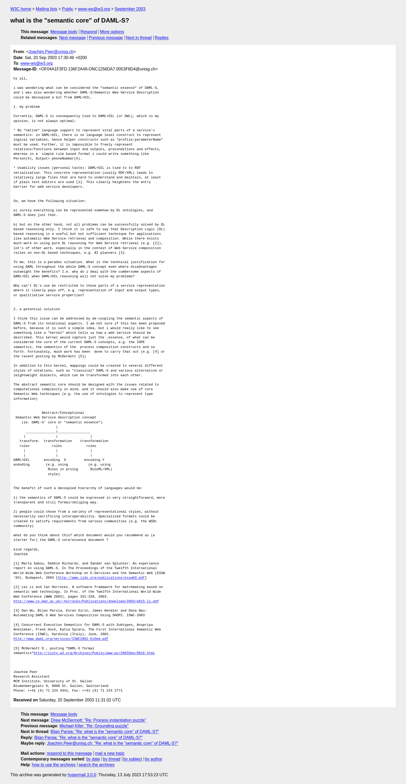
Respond (89, 32)
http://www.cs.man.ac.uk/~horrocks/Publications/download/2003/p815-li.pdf (86, 601)
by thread (111, 759)
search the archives (97, 765)
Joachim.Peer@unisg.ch (51, 51)
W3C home (20, 9)
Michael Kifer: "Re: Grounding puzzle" (93, 726)
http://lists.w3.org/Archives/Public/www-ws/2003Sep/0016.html (94, 653)
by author (153, 759)
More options (112, 32)
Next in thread (139, 37)
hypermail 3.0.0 (82, 775)
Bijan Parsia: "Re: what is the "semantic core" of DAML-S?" (105, 731)
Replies (162, 37)
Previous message (106, 37)
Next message (72, 37)
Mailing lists (46, 9)
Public (67, 9)
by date (93, 759)
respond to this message (69, 753)
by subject (132, 759)
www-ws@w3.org (94, 9)
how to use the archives (54, 765)
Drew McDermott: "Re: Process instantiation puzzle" (98, 720)
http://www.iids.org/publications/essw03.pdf (101, 578)
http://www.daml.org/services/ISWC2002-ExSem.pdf (60, 639)
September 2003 (130, 9)
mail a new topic (110, 753)
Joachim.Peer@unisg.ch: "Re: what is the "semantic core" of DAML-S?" (112, 743)
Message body (63, 32)
